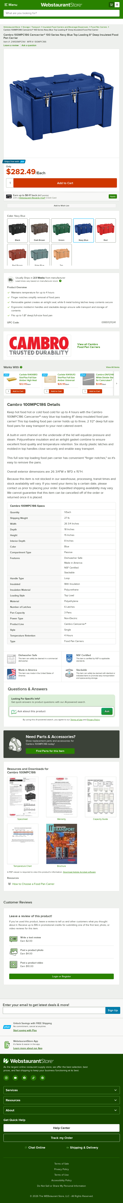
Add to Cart (18, 391)
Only (8, 166)
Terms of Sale (61, 1164)
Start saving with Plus (25, 1030)
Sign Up (113, 1010)
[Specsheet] (22, 798)
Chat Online (35, 1147)
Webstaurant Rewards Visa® (32, 198)
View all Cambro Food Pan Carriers (88, 346)
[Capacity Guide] (100, 798)
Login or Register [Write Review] (61, 976)
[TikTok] (33, 1078)
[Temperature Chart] (22, 845)
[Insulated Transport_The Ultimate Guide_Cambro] (61, 845)
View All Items (113, 367)
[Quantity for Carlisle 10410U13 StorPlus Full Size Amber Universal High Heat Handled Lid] (46, 391)
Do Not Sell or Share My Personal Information (61, 1186)
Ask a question (29, 45)
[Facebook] (24, 1078)
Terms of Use (76, 719)
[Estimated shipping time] (60, 280)
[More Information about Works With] (21, 367)
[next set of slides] (116, 383)
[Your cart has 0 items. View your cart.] (114, 4)
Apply (113, 197)
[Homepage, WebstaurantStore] (61, 5)
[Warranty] (61, 798)
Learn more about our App (27, 1048)
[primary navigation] (10, 4)
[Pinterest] (42, 1078)
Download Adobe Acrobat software (79, 872)
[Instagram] (6, 1078)
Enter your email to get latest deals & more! (36, 1005)
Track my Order (62, 1138)
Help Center (61, 1128)
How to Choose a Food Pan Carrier (44, 883)
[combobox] (61, 13)
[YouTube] (15, 1078)
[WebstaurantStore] (47, 1061)
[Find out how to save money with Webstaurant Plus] (7, 375)
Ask (107, 711)
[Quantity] (10, 183)
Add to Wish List (61, 205)
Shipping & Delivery (82, 1147)
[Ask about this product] (61, 711)
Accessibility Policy (61, 1180)
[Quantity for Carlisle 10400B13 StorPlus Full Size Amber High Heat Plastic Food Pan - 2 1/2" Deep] (8, 391)
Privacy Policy (93, 719)
